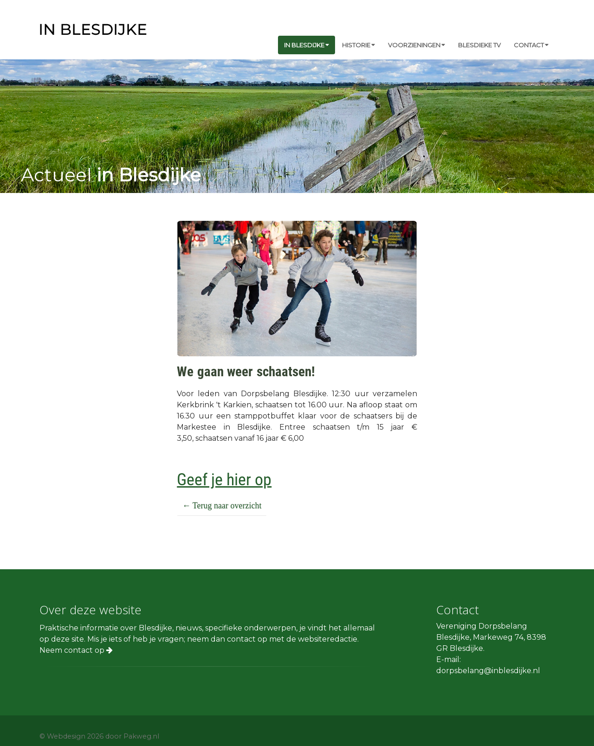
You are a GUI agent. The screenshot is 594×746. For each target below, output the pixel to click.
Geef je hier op (224, 479)
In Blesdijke (306, 45)
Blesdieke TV (479, 45)
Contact (531, 45)
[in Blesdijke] (93, 28)
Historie (358, 45)
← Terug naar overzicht (222, 505)
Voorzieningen (416, 45)
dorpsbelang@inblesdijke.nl (488, 670)
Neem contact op (76, 650)
